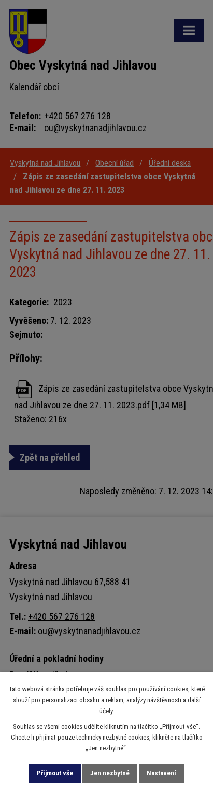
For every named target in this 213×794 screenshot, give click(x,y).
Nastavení (161, 773)
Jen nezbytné (110, 773)
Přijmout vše (55, 773)
